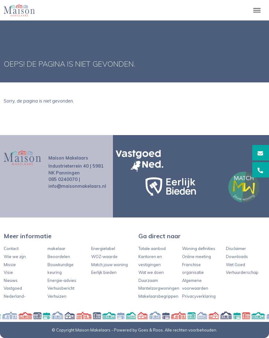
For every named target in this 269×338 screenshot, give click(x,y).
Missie (10, 264)
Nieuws (11, 280)
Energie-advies (61, 280)
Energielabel (103, 248)
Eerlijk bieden (104, 272)
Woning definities (198, 248)
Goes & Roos (150, 329)
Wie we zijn (15, 256)
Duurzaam (148, 280)
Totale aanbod (152, 248)
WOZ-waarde (104, 256)
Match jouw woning (109, 264)
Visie (8, 272)
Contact (11, 248)
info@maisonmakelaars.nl (77, 186)
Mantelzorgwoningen (158, 288)
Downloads (237, 256)
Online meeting (196, 256)
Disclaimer (236, 248)
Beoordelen (58, 256)
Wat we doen (151, 272)
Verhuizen (56, 296)
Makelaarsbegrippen (158, 296)
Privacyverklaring (199, 296)
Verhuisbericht (60, 288)
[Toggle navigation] (256, 10)
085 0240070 (63, 179)
